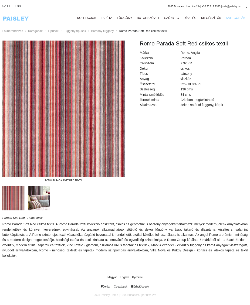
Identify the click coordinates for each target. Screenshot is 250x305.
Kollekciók (86, 18)
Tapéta (106, 18)
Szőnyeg (171, 18)
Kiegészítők (211, 18)
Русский (137, 277)
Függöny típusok (75, 31)
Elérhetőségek (140, 286)
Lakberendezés (12, 31)
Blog (17, 6)
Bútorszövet (148, 18)
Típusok (53, 31)
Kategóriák (235, 18)
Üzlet (6, 6)
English (125, 277)
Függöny (124, 18)
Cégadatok (120, 286)
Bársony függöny (102, 31)
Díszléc (190, 18)
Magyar (113, 277)
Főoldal (105, 286)
